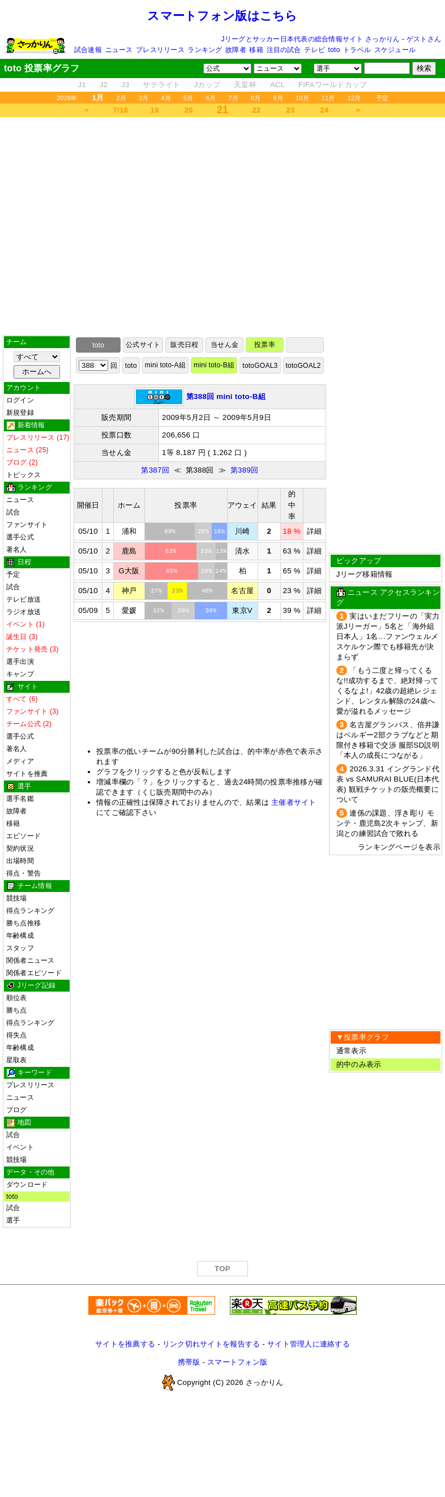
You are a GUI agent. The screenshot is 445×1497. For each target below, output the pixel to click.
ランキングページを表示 (399, 847)
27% (156, 591)
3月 (144, 98)
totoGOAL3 (259, 366)
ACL (277, 84)
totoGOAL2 (303, 366)
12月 (354, 98)
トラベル (357, 50)
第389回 (244, 470)
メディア (20, 761)
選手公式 (20, 537)
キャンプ (20, 674)
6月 (211, 98)
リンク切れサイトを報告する (211, 1344)
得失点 (16, 1035)
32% (158, 611)
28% (183, 611)
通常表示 (351, 1050)
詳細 (314, 531)
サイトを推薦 (27, 774)
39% (210, 611)
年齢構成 (20, 936)
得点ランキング (30, 911)
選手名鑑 (20, 799)
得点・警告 (23, 873)
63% (171, 551)
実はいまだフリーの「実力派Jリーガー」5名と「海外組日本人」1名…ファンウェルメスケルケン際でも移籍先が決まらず (388, 636)
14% (220, 571)
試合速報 (88, 50)
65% (171, 571)
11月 (328, 98)
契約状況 (20, 848)
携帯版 (189, 1362)
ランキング (204, 50)
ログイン (20, 400)
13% (221, 551)
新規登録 (20, 413)
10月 (302, 98)
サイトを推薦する (125, 1344)
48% (207, 591)
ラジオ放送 (23, 612)
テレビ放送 (23, 599)
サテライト (161, 84)
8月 (256, 98)
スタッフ (20, 948)
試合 (13, 512)
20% (206, 571)
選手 (13, 1220)
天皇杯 (245, 84)
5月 (188, 98)
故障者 (235, 50)
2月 (121, 98)
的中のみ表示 (359, 1064)
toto (334, 50)
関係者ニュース (30, 960)
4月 (166, 98)
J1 (82, 84)
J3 (125, 84)
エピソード (23, 836)
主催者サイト (293, 802)
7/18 (120, 110)
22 (257, 110)
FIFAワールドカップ (332, 84)
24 (324, 110)
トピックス (23, 475)
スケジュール (395, 50)
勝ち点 (16, 1010)
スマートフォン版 (237, 1362)
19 (155, 110)
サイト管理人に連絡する (308, 1344)
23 (290, 110)
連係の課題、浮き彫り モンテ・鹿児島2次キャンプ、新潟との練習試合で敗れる (387, 823)
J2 (104, 84)
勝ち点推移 (23, 923)
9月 (278, 98)
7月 (233, 98)
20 (189, 110)
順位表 (16, 998)
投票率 (264, 345)
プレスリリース (160, 50)
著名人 (16, 550)
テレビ (314, 50)
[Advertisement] (223, 226)
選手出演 (20, 662)
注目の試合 (284, 50)
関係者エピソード (34, 973)
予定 (382, 98)
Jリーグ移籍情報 (364, 574)
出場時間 (20, 861)
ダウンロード (27, 1185)
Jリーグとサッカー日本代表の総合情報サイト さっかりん (310, 39)
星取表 (16, 1060)
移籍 (256, 50)
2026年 (67, 98)
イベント (20, 1147)
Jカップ (207, 84)
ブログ (16, 1110)
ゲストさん (424, 39)
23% (206, 551)
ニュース (119, 50)
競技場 (16, 898)
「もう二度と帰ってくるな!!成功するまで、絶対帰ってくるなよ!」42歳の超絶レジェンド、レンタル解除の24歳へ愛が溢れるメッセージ (387, 690)
